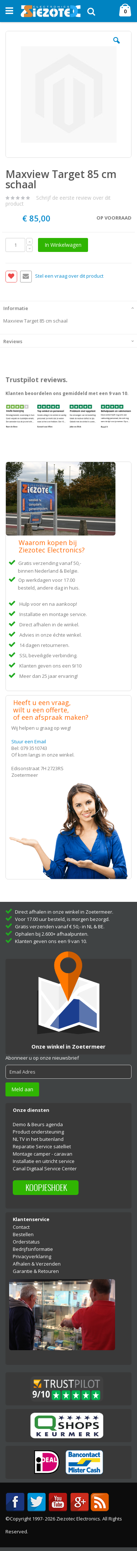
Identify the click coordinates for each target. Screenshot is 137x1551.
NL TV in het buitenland (38, 1139)
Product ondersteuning (38, 1131)
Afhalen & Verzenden (37, 1263)
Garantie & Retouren (36, 1271)
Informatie (15, 308)
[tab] (68, 307)
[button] (116, 46)
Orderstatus (26, 1241)
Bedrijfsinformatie (33, 1249)
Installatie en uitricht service (44, 1161)
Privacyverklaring (32, 1256)
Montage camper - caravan (42, 1153)
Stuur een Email (28, 741)
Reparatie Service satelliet (42, 1146)
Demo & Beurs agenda (38, 1124)
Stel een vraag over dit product (69, 276)
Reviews (12, 341)
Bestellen (23, 1234)
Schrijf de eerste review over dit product (58, 200)
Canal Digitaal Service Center (45, 1168)
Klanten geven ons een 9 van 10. (51, 941)
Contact (21, 1227)
